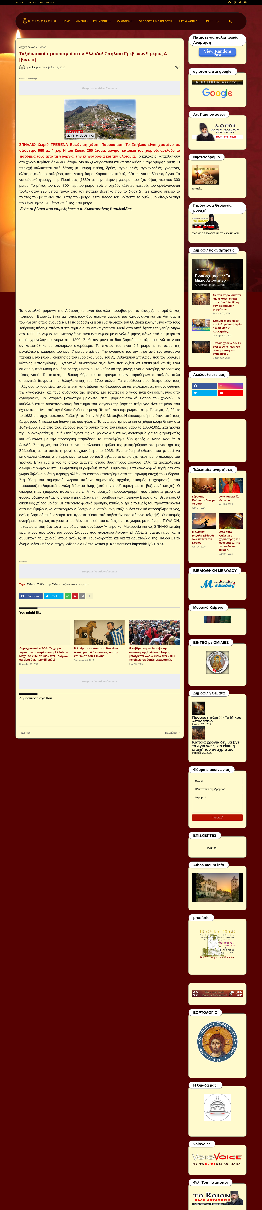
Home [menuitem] (66, 21)
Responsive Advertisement (99, 88)
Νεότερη (25, 732)
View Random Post (217, 52)
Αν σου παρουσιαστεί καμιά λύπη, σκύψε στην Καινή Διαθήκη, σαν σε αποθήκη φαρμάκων (227, 302)
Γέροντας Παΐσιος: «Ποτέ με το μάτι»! (203, 500)
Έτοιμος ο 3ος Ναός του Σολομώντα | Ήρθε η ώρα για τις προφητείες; (227, 326)
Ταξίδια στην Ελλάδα (48, 584)
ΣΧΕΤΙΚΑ (31, 2)
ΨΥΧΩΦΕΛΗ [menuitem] (124, 21)
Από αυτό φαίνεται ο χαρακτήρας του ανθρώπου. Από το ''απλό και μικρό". (229, 540)
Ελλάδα (42, 47)
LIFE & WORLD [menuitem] (188, 21)
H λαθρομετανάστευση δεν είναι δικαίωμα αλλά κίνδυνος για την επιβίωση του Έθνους (96, 652)
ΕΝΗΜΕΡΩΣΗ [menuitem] (101, 21)
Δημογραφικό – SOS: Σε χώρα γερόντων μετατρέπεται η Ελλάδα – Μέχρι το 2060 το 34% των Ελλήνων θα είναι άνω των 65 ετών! (43, 654)
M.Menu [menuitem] (81, 21)
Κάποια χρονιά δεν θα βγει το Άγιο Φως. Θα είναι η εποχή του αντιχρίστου (227, 348)
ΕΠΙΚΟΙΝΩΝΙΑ (47, 2)
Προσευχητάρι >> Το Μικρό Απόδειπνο (212, 278)
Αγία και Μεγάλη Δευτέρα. (229, 498)
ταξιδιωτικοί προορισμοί (75, 584)
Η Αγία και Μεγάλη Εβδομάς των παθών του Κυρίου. (203, 537)
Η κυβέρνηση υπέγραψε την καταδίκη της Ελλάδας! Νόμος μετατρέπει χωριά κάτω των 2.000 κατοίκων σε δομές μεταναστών (152, 654)
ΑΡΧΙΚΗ (19, 2)
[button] (218, 21)
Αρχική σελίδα (27, 47)
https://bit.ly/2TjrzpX (148, 544)
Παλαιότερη (171, 732)
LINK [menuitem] (208, 21)
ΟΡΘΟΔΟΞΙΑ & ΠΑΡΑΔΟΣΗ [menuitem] (155, 21)
